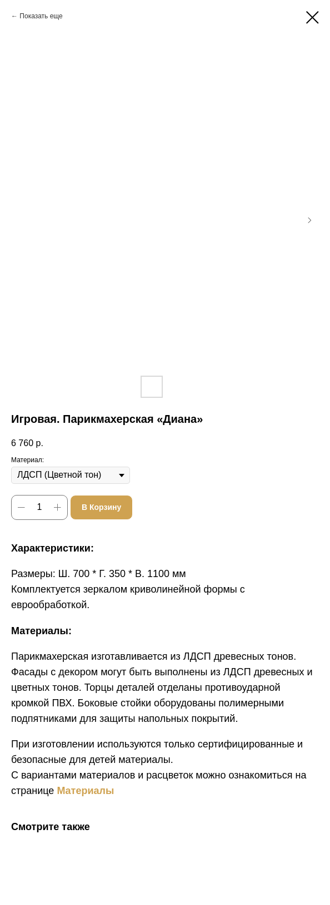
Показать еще (40, 16)
